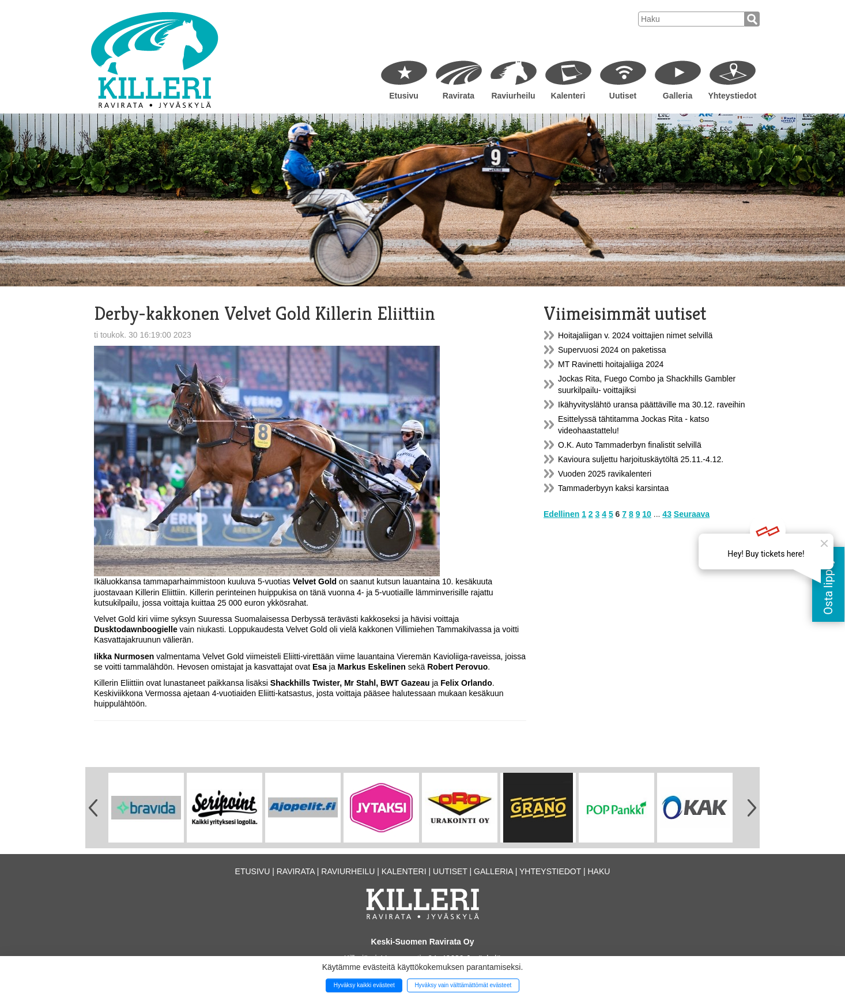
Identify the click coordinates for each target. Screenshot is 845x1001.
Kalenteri (568, 95)
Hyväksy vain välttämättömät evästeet (462, 985)
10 (646, 514)
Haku (598, 871)
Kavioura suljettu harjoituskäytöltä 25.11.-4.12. (640, 459)
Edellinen (561, 514)
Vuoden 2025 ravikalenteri (604, 473)
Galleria (677, 95)
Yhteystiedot (732, 95)
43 (667, 514)
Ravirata (458, 95)
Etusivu (403, 95)
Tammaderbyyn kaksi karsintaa (613, 488)
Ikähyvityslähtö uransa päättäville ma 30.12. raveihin (651, 404)
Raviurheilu (513, 95)
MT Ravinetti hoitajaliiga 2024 (610, 364)
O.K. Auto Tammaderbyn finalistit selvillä (629, 444)
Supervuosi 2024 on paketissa (612, 349)
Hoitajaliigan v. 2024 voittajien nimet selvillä (635, 335)
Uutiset (622, 95)
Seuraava (692, 514)
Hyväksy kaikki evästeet (364, 985)
